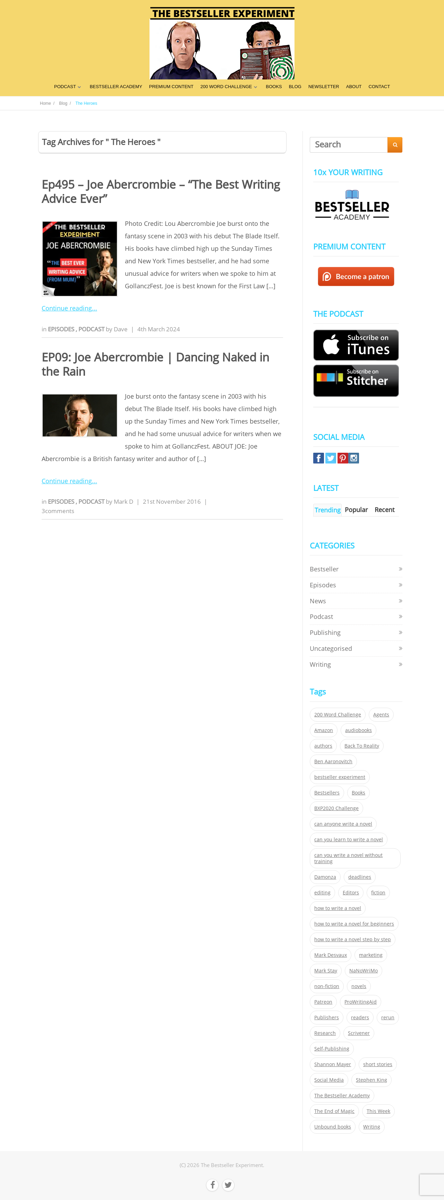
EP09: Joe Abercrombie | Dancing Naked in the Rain (155, 364)
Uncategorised (331, 648)
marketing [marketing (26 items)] (371, 955)
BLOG (295, 86)
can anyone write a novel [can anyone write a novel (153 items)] (343, 824)
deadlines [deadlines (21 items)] (359, 877)
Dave (121, 329)
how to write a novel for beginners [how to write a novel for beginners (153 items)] (354, 924)
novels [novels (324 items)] (358, 986)
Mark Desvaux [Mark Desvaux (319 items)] (330, 955)
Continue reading (67, 308)
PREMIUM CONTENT (171, 86)
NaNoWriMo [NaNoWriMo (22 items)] (363, 971)
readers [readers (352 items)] (360, 1017)
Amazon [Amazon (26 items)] (323, 730)
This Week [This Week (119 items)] (378, 1111)
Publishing (325, 632)
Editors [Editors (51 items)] (351, 893)
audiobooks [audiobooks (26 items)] (358, 730)
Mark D (123, 501)
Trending (328, 510)
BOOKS (274, 86)
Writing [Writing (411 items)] (371, 1127)
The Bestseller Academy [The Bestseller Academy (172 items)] (342, 1095)
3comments (58, 511)
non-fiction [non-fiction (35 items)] (326, 986)
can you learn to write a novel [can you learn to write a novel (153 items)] (348, 839)
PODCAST (65, 86)
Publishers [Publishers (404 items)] (326, 1017)
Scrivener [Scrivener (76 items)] (359, 1033)
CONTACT (379, 86)
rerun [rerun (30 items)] (387, 1017)
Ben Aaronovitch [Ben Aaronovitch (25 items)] (333, 761)
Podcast (92, 329)
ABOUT (354, 86)
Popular (356, 509)
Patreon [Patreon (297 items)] (323, 1002)
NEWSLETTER (323, 86)
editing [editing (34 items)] (322, 893)
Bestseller (324, 569)
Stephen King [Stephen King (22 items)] (371, 1080)
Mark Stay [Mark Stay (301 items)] (325, 971)
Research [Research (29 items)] (325, 1033)
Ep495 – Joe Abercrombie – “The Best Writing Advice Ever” (161, 191)
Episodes (62, 329)
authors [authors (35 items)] (323, 746)
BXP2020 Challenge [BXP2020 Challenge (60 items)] (336, 808)
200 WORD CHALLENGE (226, 86)
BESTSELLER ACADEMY (116, 86)
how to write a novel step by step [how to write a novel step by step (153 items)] (352, 939)
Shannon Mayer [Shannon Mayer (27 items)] (332, 1064)
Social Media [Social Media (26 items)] (329, 1080)
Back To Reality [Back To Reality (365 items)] (361, 746)
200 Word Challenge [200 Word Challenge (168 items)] (337, 715)
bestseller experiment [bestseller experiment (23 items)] (339, 777)
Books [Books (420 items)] (358, 793)
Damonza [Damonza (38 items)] (325, 877)
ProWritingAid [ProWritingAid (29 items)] (360, 1002)
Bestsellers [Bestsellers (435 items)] (327, 793)
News (318, 601)
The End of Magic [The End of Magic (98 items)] (334, 1111)
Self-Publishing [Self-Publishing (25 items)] (331, 1049)
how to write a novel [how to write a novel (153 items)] (337, 908)
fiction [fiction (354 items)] (378, 893)
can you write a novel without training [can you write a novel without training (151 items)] (348, 858)
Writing (320, 664)
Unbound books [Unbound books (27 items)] (332, 1127)
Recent (384, 509)
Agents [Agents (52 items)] (381, 715)
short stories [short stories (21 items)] (377, 1064)
